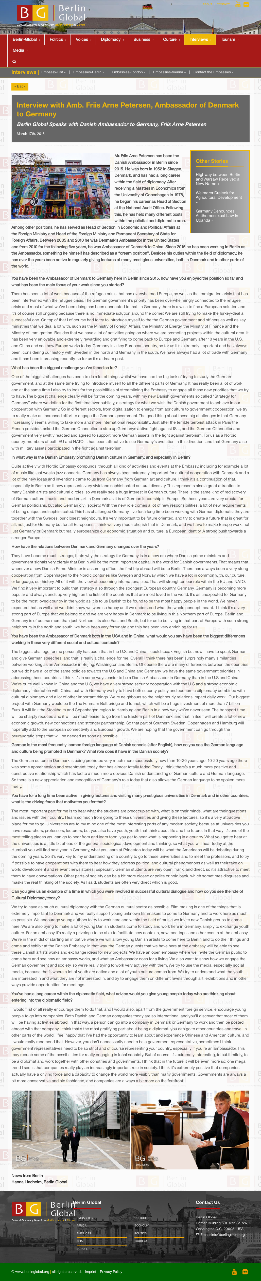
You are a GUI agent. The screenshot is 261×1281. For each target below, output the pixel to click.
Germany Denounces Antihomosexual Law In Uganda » (217, 216)
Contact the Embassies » (213, 72)
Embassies (85, 1218)
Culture (170, 40)
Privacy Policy (111, 1272)
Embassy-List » (53, 72)
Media (18, 50)
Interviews (198, 40)
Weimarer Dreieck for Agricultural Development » (219, 197)
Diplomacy (110, 40)
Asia (80, 1241)
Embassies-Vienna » (169, 72)
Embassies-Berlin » (88, 72)
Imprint (90, 1272)
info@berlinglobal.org (228, 1235)
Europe (82, 1249)
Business (141, 40)
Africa (81, 1225)
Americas (84, 1233)
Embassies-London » (128, 72)
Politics (56, 40)
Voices (82, 40)
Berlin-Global (25, 40)
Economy (141, 1225)
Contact (223, 4)
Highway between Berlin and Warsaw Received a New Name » (218, 179)
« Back (19, 86)
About (207, 4)
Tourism (228, 40)
